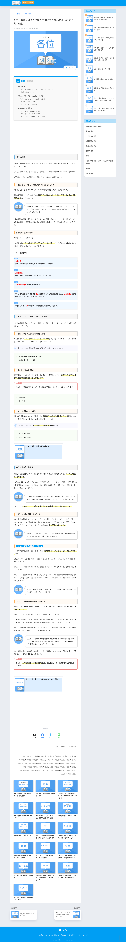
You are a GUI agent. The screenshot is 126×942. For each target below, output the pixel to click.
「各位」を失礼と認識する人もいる (30, 111)
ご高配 (43, 760)
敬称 (62, 767)
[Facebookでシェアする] (42, 735)
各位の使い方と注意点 (24, 108)
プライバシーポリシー (84, 935)
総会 (68, 771)
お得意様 (43, 756)
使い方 (21, 763)
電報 (87, 156)
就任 (24, 767)
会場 (62, 760)
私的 (62, 771)
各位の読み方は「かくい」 (27, 92)
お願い (59, 756)
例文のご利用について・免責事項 (64, 935)
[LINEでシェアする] (59, 735)
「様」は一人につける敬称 (27, 101)
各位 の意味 (21, 86)
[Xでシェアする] (34, 735)
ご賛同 (36, 760)
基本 (62, 763)
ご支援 (22, 760)
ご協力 (66, 756)
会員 (57, 760)
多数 (73, 763)
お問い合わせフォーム (46, 935)
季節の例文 (89, 151)
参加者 (46, 763)
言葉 (69, 774)
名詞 (57, 763)
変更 (68, 763)
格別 (38, 771)
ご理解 (29, 760)
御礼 (35, 767)
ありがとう (27, 756)
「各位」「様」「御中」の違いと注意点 (30, 96)
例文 (27, 763)
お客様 (36, 756)
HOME (63, 930)
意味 (41, 767)
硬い (57, 771)
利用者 (33, 763)
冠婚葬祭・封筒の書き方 (94, 126)
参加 (39, 763)
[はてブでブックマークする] (50, 735)
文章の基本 (72, 747)
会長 (73, 760)
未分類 (88, 168)
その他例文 (89, 173)
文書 (73, 767)
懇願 (46, 767)
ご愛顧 (73, 756)
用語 (51, 771)
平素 (30, 767)
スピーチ (50, 760)
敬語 (68, 767)
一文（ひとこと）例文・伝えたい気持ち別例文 (99, 162)
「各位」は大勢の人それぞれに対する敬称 (32, 99)
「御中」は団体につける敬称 (28, 104)
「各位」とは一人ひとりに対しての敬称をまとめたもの (36, 89)
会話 (68, 760)
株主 (33, 771)
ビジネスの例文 (91, 136)
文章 (22, 771)
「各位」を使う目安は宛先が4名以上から (31, 114)
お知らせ (51, 756)
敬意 (57, 767)
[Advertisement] (46, 136)
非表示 (30, 81)
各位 (51, 763)
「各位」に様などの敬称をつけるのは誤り (32, 116)
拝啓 (51, 767)
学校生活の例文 (91, 146)
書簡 (27, 771)
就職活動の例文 (91, 141)
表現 (63, 774)
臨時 (73, 771)
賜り (74, 774)
